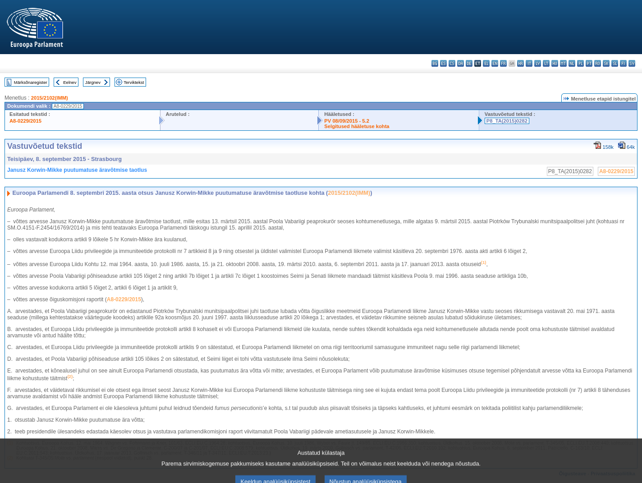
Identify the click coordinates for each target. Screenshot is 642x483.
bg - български (434, 63)
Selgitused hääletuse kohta (356, 126)
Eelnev (69, 82)
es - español (443, 63)
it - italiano (529, 63)
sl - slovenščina (614, 63)
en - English (494, 63)
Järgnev (93, 82)
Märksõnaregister (30, 82)
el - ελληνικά (486, 63)
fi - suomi (623, 63)
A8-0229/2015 (25, 121)
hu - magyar (554, 63)
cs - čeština (452, 63)
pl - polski (580, 63)
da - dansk (460, 63)
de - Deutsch (469, 63)
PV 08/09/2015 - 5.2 (346, 121)
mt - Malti (563, 63)
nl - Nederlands (572, 63)
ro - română (597, 63)
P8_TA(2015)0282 (506, 121)
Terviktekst (134, 82)
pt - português (589, 63)
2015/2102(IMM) (49, 98)
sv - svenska (631, 63)
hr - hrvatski (520, 63)
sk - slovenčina (606, 63)
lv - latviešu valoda (537, 63)
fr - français (503, 63)
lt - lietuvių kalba (546, 63)
